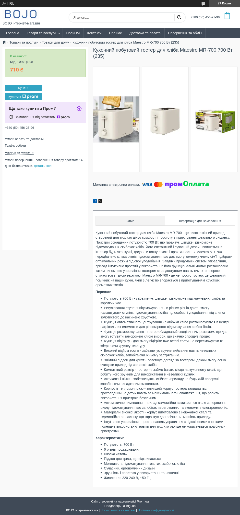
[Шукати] (178, 17)
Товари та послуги (41, 33)
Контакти (94, 33)
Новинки (73, 33)
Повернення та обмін (185, 33)
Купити (23, 88)
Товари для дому (55, 42)
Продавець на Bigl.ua (120, 506)
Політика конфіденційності (156, 510)
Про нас (115, 33)
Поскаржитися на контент (117, 510)
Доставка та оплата (145, 33)
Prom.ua (143, 501)
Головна (12, 33)
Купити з (23, 96)
